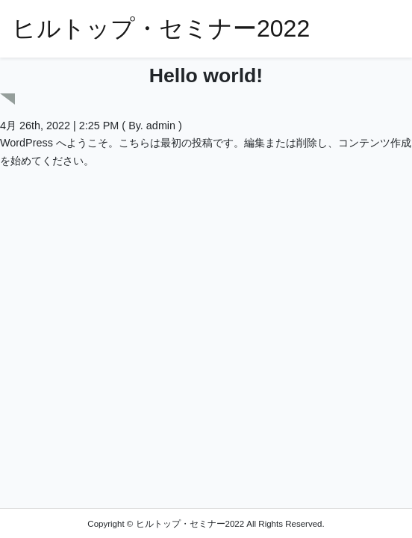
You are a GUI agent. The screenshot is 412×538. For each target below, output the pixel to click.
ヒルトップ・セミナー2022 (161, 28)
